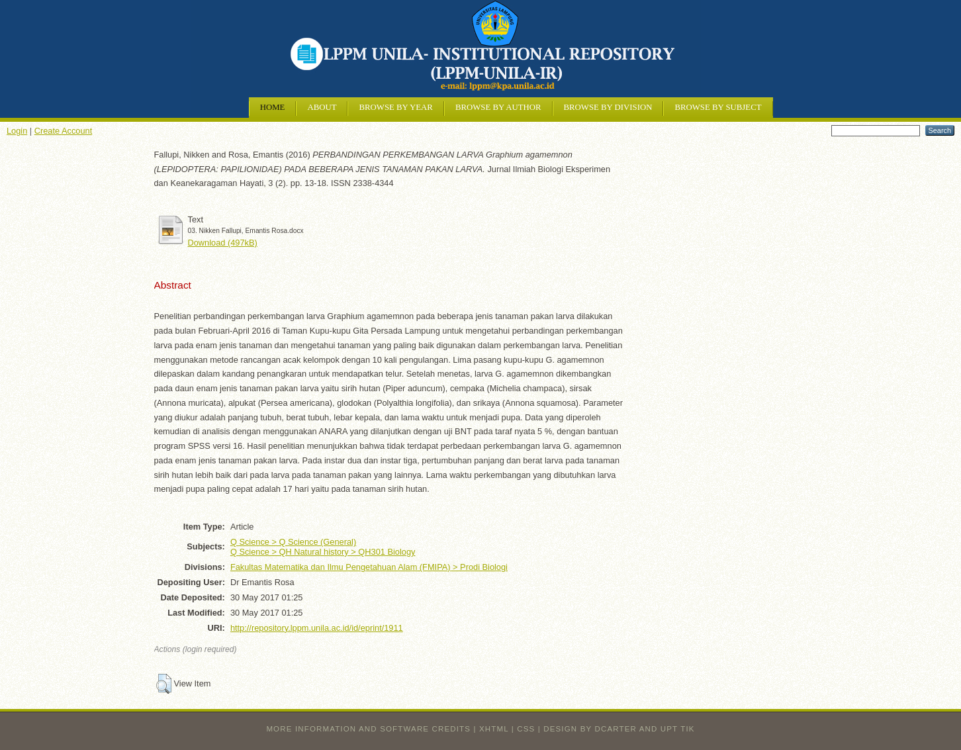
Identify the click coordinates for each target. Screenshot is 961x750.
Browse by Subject (717, 107)
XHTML (493, 729)
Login (17, 131)
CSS (526, 729)
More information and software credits (368, 729)
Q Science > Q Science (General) (293, 542)
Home (272, 107)
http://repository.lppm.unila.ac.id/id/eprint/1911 (316, 628)
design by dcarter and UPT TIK (618, 729)
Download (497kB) (222, 243)
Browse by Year (395, 107)
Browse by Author (498, 107)
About (321, 107)
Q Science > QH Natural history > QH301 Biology (323, 552)
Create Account (63, 131)
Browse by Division (608, 107)
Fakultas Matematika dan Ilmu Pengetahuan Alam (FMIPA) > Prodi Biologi (369, 567)
